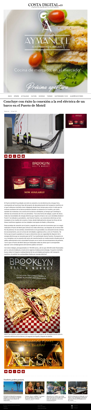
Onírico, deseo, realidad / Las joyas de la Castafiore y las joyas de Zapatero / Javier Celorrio (34, 398)
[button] (5, 156)
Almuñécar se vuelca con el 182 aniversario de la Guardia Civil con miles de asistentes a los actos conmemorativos (56, 398)
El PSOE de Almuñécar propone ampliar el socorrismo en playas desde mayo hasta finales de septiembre (12, 398)
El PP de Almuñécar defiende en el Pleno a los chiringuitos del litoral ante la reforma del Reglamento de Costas (77, 398)
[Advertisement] (76, 151)
